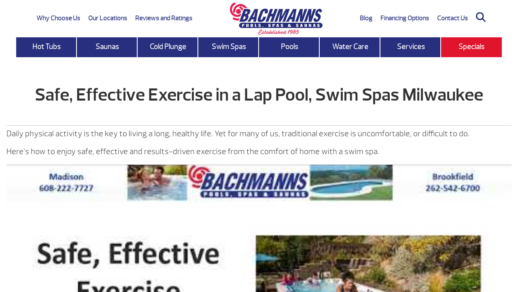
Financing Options (404, 18)
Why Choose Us (58, 18)
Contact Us (452, 18)
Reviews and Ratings (163, 18)
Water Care (350, 47)
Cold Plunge (168, 47)
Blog (366, 18)
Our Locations (107, 18)
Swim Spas (229, 47)
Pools (289, 47)
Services (411, 47)
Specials (471, 47)
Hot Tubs (46, 47)
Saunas (107, 47)
